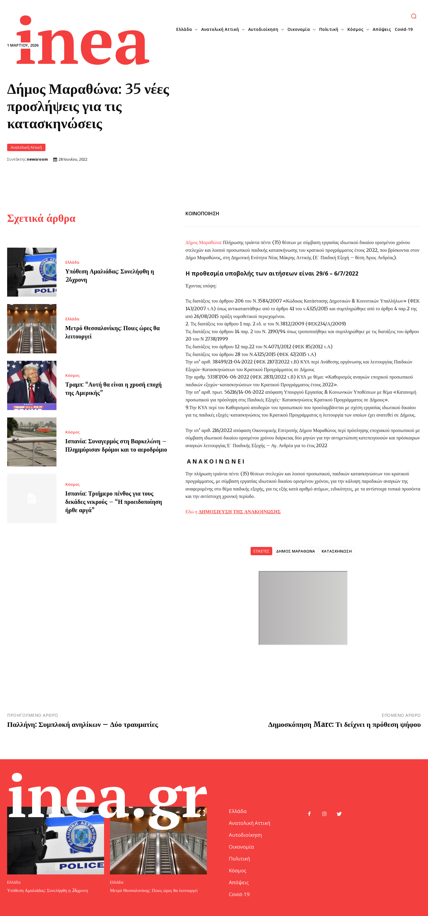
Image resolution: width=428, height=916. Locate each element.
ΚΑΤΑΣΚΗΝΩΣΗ (337, 550)
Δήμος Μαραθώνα (203, 242)
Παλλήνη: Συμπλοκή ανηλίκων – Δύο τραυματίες (82, 723)
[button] (414, 16)
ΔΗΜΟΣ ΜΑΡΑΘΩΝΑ (295, 550)
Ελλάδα (72, 262)
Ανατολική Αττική (26, 147)
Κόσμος (72, 375)
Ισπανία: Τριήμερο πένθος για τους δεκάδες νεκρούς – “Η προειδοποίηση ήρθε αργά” (113, 501)
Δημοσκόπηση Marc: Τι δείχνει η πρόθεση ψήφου (344, 723)
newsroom (37, 159)
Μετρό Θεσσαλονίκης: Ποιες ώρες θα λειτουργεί (154, 890)
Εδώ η (233, 511)
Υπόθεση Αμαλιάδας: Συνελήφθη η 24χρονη (47, 890)
